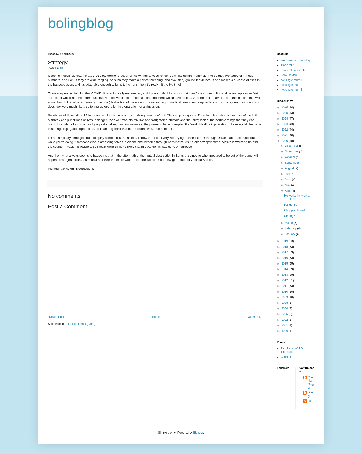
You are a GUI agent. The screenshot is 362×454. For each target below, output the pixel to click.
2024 (285, 118)
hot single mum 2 (291, 85)
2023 (285, 124)
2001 (285, 325)
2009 (285, 297)
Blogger (198, 432)
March (289, 223)
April (288, 190)
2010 (285, 291)
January (290, 234)
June (288, 179)
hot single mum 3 (291, 89)
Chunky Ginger (311, 382)
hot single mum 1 (291, 80)
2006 (285, 308)
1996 (285, 330)
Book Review (289, 75)
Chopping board (294, 210)
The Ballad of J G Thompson (292, 350)
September (292, 162)
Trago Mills (287, 65)
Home (156, 317)
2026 (285, 107)
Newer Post (56, 317)
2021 (285, 135)
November (292, 151)
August (290, 168)
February (291, 228)
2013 (285, 274)
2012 (285, 280)
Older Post (254, 317)
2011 (285, 286)
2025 (285, 113)
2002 (285, 319)
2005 (285, 314)
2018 (285, 247)
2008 (285, 302)
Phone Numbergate (293, 70)
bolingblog (80, 23)
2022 (285, 129)
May (288, 185)
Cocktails (286, 357)
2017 (285, 252)
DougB (310, 394)
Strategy (289, 216)
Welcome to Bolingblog (295, 60)
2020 (285, 141)
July (288, 173)
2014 (285, 269)
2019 (285, 241)
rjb (309, 400)
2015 (285, 263)
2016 (285, 258)
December (292, 145)
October (290, 157)
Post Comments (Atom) (80, 324)
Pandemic (290, 204)
